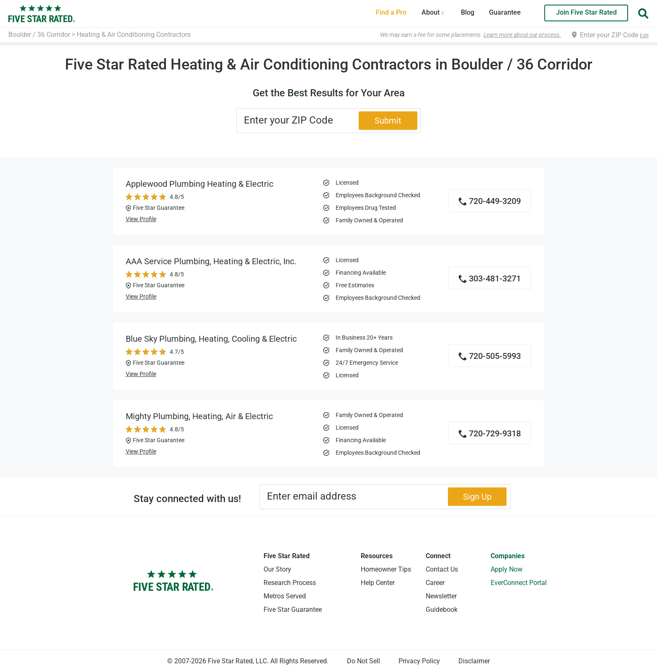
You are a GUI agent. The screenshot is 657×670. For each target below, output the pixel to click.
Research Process (290, 583)
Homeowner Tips (386, 569)
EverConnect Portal (519, 583)
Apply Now (506, 569)
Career (435, 583)
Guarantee (505, 12)
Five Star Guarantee (293, 609)
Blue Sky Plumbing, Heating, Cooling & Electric (211, 339)
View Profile (141, 219)
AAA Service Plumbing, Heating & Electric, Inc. (211, 261)
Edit (644, 36)
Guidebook (442, 609)
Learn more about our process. (522, 34)
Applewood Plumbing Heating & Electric (199, 184)
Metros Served (285, 596)
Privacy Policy (419, 661)
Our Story (277, 569)
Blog (467, 12)
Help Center (378, 583)
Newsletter (441, 596)
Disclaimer (474, 661)
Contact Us (442, 569)
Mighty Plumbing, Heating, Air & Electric (199, 416)
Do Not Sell (363, 661)
